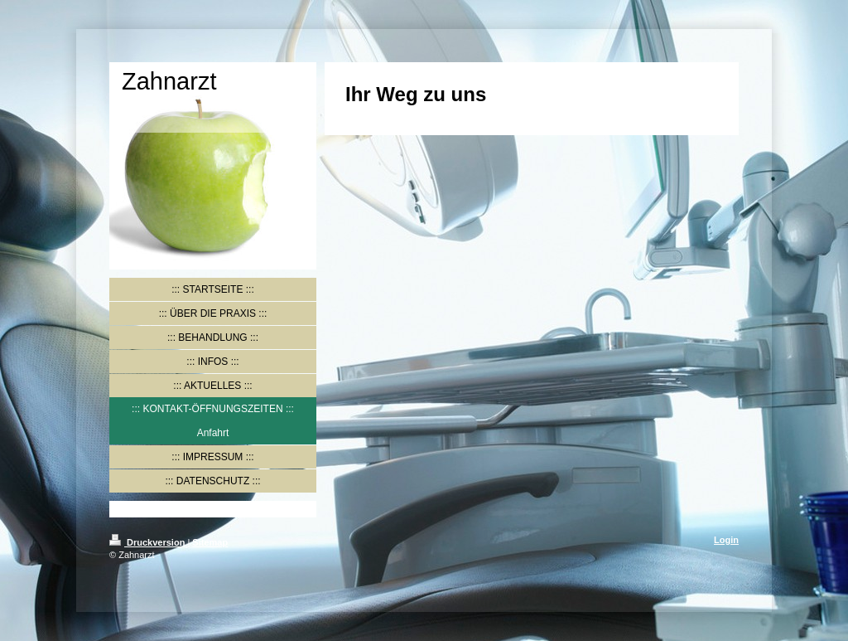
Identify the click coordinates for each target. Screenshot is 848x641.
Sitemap (210, 542)
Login (726, 540)
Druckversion (148, 542)
